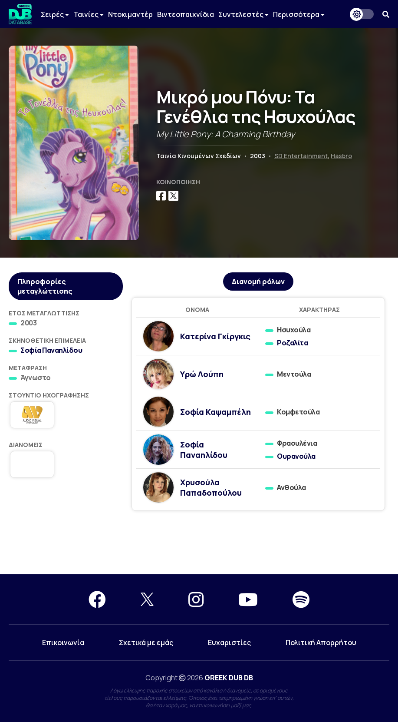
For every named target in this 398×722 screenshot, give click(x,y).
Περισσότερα (299, 14)
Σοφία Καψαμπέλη (215, 412)
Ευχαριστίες (229, 642)
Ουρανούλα (296, 456)
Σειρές (55, 14)
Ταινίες (88, 14)
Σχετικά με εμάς (146, 642)
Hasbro (341, 156)
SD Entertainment (301, 156)
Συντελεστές (243, 14)
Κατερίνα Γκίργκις (215, 336)
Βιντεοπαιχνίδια (185, 14)
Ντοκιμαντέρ (130, 14)
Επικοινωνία (63, 642)
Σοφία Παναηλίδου (51, 350)
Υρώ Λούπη (202, 374)
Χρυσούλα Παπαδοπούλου (211, 487)
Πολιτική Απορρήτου (321, 642)
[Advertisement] (199, 543)
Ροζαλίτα (292, 343)
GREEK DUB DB (228, 677)
